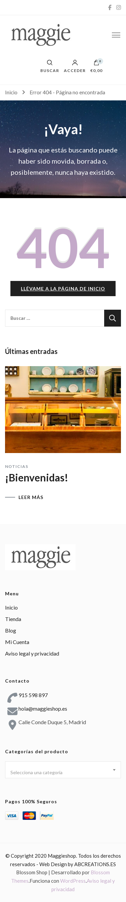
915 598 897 (33, 695)
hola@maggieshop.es (42, 708)
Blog (10, 630)
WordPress (73, 881)
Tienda (13, 619)
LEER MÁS (30, 497)
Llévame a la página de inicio (63, 288)
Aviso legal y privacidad (32, 653)
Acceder (75, 66)
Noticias (16, 466)
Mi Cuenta (17, 642)
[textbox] (63, 772)
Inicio (11, 607)
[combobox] (63, 769)
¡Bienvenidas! (36, 477)
